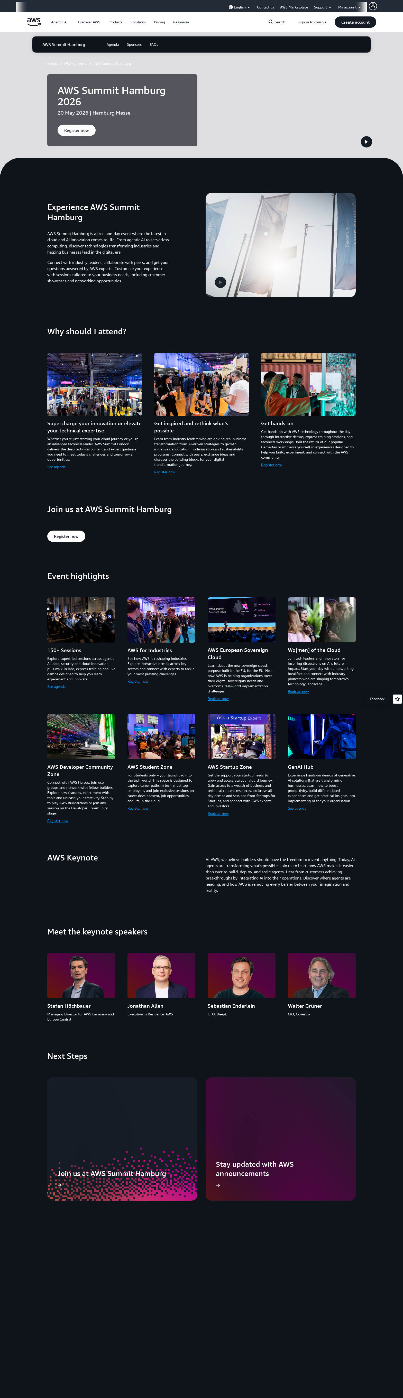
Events (52, 63)
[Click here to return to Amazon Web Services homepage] (34, 25)
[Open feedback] (397, 699)
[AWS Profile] (373, 6)
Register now (164, 454)
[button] (89, 22)
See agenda (56, 449)
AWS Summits (75, 63)
